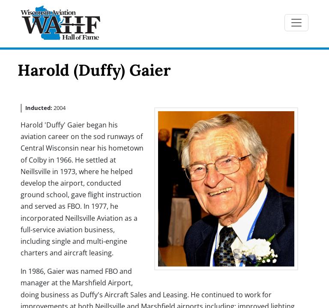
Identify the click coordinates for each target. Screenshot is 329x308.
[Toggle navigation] (296, 22)
